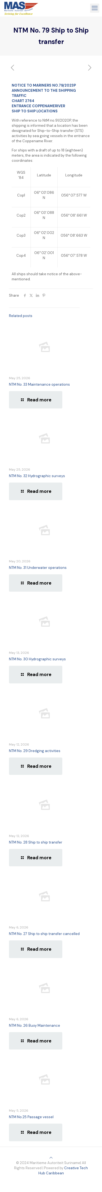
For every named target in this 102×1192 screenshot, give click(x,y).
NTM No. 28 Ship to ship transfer (35, 842)
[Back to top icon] (51, 1157)
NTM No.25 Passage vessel (31, 1117)
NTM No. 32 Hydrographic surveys (37, 476)
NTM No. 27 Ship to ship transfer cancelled (44, 933)
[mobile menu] (94, 8)
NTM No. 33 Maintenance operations (39, 384)
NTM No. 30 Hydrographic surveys (37, 659)
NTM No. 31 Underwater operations (38, 567)
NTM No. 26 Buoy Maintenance (34, 1025)
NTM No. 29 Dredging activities (34, 751)
